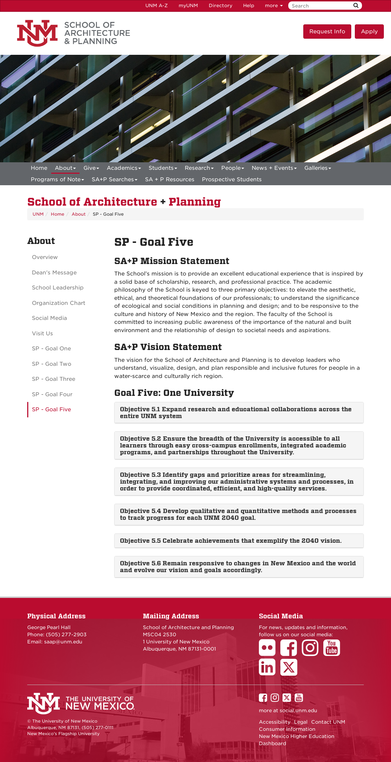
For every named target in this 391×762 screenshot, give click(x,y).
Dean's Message (54, 272)
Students (163, 169)
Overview (45, 257)
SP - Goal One (51, 348)
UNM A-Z (156, 5)
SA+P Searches (114, 180)
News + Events (274, 169)
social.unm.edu (298, 710)
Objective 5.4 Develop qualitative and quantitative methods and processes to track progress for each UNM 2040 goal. (238, 514)
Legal (301, 722)
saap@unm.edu (63, 641)
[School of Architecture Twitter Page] (291, 672)
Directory (220, 5)
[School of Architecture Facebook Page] (291, 653)
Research (199, 169)
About (65, 169)
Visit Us (42, 333)
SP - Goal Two (51, 364)
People (232, 169)
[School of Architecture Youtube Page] (334, 653)
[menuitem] (39, 168)
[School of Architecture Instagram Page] (312, 653)
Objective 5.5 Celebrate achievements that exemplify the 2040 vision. (231, 540)
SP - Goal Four (52, 394)
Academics (124, 169)
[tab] (239, 412)
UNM (38, 214)
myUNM (188, 5)
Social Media (49, 318)
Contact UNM (328, 722)
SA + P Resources (169, 179)
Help (248, 5)
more (274, 5)
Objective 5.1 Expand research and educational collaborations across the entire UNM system (236, 413)
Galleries (317, 169)
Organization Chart (58, 303)
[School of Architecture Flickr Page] (269, 653)
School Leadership (58, 287)
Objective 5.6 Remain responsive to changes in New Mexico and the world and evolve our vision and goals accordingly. (238, 567)
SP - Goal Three (53, 379)
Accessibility (274, 722)
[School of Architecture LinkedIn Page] (269, 672)
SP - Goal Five (51, 409)
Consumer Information (287, 729)
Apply (369, 31)
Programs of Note (57, 180)
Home (39, 168)
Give (91, 169)
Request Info (327, 31)
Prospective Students (232, 179)
